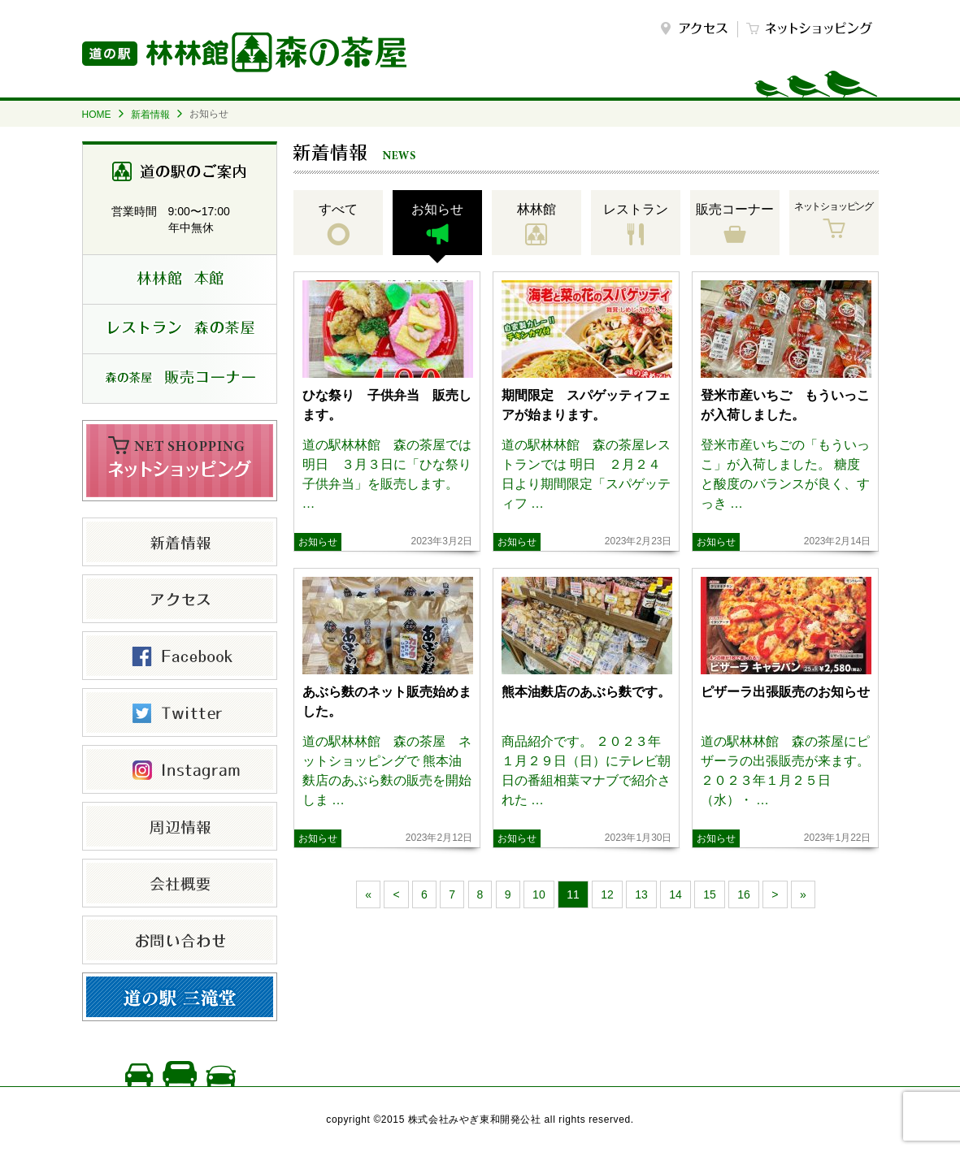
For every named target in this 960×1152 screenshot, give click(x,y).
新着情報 (150, 114)
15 (709, 894)
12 (607, 894)
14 (675, 894)
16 (743, 894)
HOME (96, 114)
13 (641, 894)
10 (538, 894)
